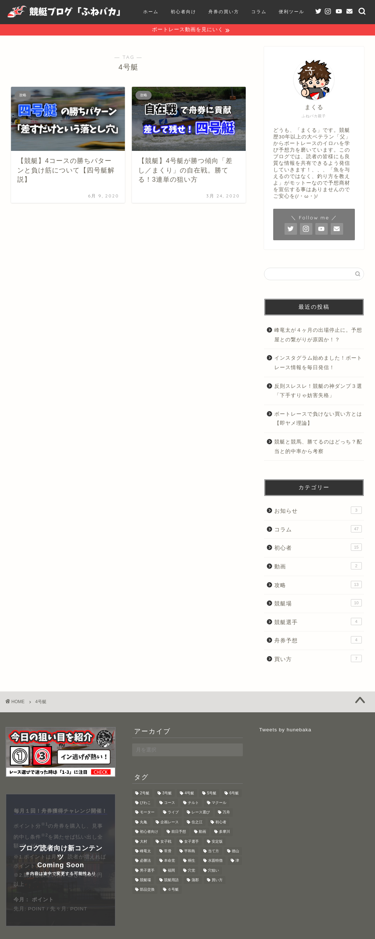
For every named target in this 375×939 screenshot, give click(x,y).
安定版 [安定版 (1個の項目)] (217, 842)
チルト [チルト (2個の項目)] (193, 803)
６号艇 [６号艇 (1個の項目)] (173, 890)
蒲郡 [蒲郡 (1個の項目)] (195, 881)
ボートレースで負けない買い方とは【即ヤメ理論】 (318, 419)
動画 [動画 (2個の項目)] (202, 832)
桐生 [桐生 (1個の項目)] (191, 861)
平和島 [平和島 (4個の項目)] (189, 852)
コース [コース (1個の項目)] (169, 803)
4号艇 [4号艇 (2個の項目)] (189, 794)
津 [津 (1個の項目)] (237, 861)
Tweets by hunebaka (285, 730)
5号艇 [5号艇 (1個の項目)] (211, 794)
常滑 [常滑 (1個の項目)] (167, 852)
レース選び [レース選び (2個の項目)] (201, 813)
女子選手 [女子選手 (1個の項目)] (191, 842)
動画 (318, 566)
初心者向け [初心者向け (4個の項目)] (149, 832)
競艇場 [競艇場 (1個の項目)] (145, 881)
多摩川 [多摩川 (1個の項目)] (224, 832)
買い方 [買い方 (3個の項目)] (217, 881)
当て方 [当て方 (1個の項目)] (213, 852)
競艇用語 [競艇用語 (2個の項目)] (171, 881)
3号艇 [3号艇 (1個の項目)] (167, 794)
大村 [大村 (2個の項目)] (143, 842)
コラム (318, 529)
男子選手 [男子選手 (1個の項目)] (147, 871)
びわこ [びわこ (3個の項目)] (145, 803)
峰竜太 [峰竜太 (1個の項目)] (145, 852)
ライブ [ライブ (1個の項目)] (173, 813)
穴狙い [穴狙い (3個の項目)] (213, 871)
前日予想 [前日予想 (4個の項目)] (178, 832)
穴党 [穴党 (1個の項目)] (191, 871)
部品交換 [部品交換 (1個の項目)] (147, 890)
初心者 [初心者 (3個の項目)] (220, 823)
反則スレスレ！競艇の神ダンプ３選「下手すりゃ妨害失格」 (318, 391)
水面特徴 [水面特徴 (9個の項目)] (215, 861)
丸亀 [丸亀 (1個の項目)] (143, 823)
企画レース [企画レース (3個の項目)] (169, 823)
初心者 (318, 548)
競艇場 (318, 603)
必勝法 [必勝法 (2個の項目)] (145, 861)
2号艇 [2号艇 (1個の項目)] (144, 794)
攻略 (318, 585)
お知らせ (318, 511)
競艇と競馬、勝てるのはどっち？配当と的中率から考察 (318, 447)
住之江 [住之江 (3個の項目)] (197, 823)
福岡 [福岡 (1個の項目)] (171, 871)
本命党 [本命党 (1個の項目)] (169, 861)
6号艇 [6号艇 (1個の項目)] (234, 794)
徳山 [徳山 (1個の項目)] (235, 852)
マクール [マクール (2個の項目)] (219, 803)
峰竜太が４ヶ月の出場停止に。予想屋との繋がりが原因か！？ (318, 335)
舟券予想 (318, 640)
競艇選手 (318, 622)
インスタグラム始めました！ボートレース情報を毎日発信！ (318, 363)
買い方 (318, 659)
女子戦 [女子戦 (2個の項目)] (165, 842)
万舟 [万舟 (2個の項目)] (226, 813)
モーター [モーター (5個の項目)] (147, 813)
